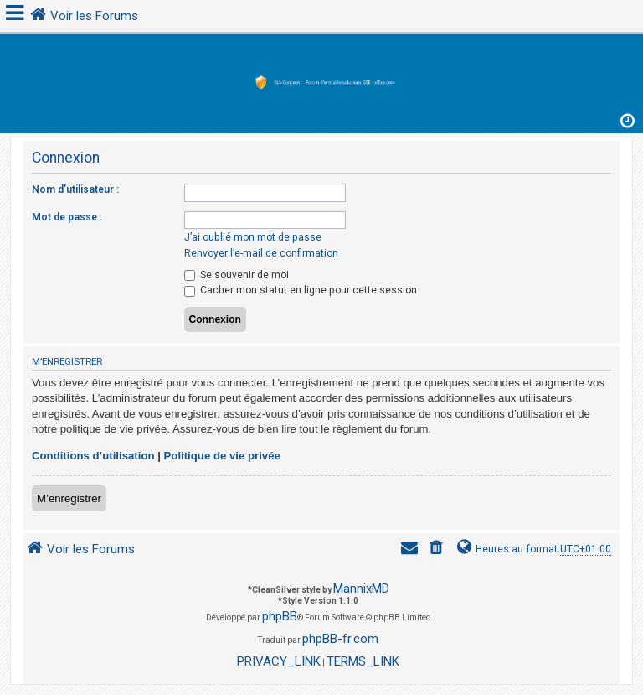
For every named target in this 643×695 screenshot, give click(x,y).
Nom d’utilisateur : (75, 189)
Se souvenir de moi (236, 275)
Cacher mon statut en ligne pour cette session (300, 290)
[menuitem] (438, 549)
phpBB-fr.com (340, 638)
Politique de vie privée (222, 455)
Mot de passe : (67, 217)
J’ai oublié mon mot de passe (253, 237)
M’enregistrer (69, 498)
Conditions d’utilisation (93, 455)
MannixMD (361, 588)
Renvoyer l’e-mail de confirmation (261, 253)
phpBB (279, 616)
